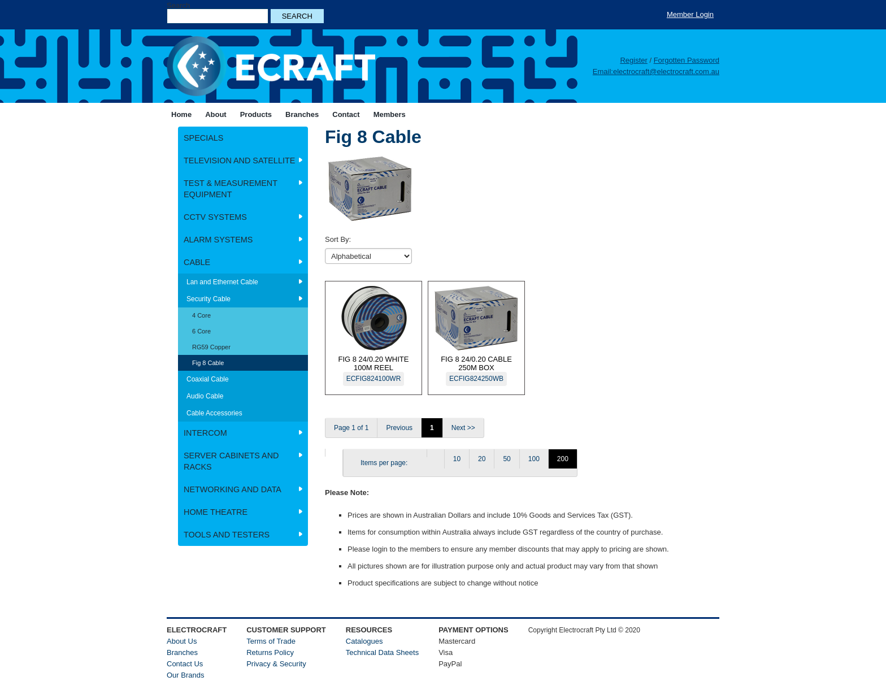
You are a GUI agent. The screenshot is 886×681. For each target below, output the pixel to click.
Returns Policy (270, 652)
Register (633, 60)
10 (457, 459)
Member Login (690, 14)
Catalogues (364, 641)
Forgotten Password (686, 60)
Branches (182, 652)
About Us (182, 641)
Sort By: (338, 239)
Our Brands (185, 675)
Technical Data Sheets (382, 652)
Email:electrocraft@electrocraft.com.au (656, 71)
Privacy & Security (276, 664)
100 (534, 459)
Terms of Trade (271, 641)
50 (506, 459)
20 (481, 459)
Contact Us (185, 664)
